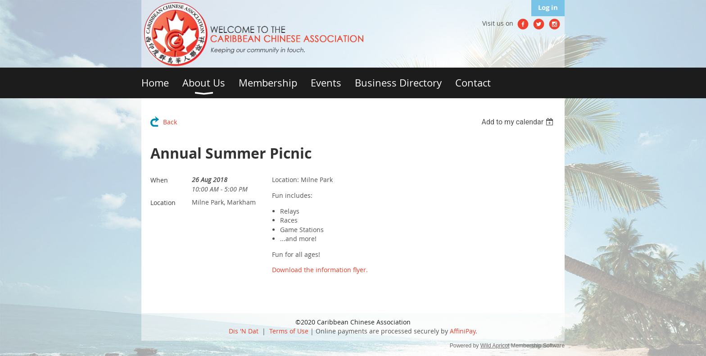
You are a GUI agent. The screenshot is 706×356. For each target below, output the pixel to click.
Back (170, 122)
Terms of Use (288, 331)
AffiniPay (462, 331)
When (159, 180)
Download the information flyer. (320, 269)
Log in (548, 7)
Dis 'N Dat (243, 331)
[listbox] (518, 122)
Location (163, 202)
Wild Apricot (495, 345)
